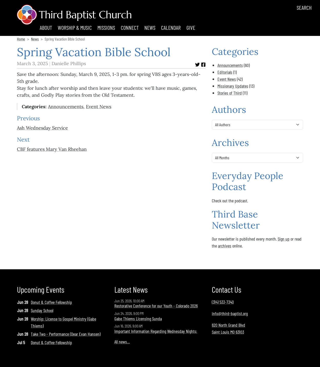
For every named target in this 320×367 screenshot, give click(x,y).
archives (224, 246)
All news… (122, 341)
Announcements (65, 107)
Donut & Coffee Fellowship (51, 302)
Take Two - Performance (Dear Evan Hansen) (66, 334)
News (149, 27)
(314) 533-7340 (223, 302)
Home (21, 38)
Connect (130, 27)
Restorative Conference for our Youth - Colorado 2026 (156, 306)
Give (190, 27)
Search (304, 7)
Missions (106, 27)
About (46, 27)
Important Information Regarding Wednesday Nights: (155, 331)
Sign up (283, 239)
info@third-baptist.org (230, 313)
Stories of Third (229, 93)
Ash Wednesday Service (42, 128)
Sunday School (42, 310)
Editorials (224, 72)
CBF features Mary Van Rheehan (52, 149)
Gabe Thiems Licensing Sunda (138, 318)
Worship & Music (75, 27)
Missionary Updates (232, 86)
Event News (98, 107)
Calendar (171, 27)
